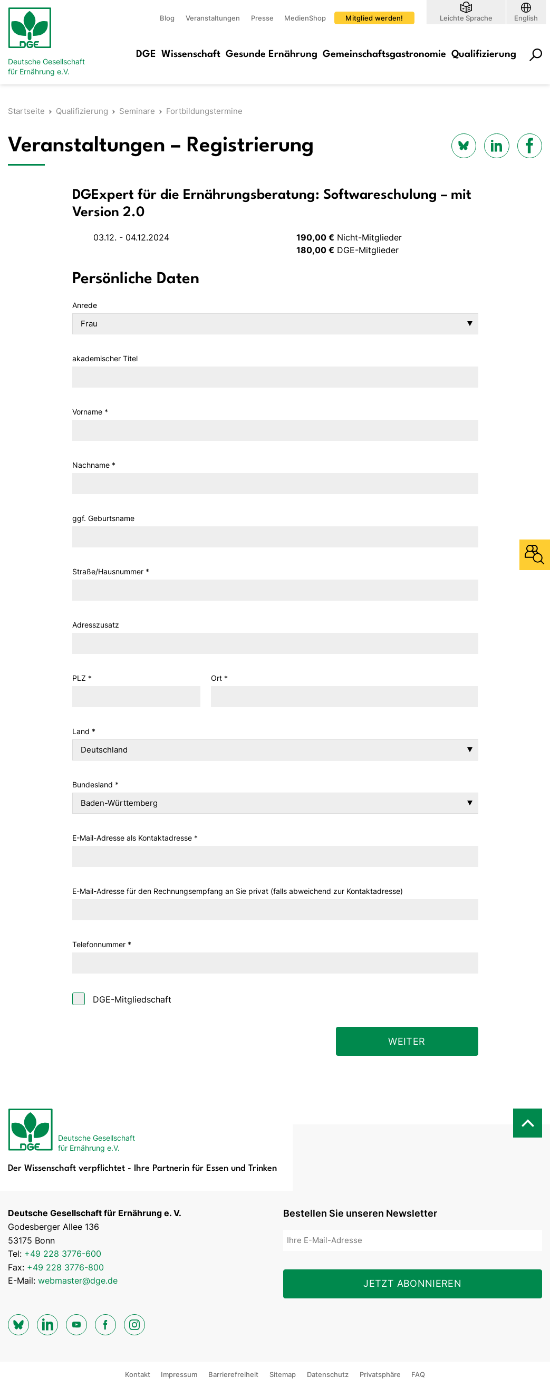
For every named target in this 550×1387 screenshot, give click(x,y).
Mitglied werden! (374, 18)
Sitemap (282, 1374)
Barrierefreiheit (233, 1374)
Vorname (90, 411)
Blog (167, 18)
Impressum (179, 1374)
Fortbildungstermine (204, 111)
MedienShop (305, 18)
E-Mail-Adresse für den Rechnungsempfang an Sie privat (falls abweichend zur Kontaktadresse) (237, 891)
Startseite (26, 111)
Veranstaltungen (213, 18)
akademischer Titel (105, 358)
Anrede (84, 305)
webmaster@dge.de (78, 1280)
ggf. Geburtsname (103, 518)
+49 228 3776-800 (65, 1267)
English (526, 17)
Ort (219, 677)
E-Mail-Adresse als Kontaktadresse (135, 837)
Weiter (406, 1041)
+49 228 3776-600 (62, 1253)
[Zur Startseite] (50, 42)
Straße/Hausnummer (110, 571)
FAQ (418, 1374)
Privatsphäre (380, 1374)
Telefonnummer (101, 944)
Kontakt (137, 1374)
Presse (262, 18)
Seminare (137, 111)
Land (83, 731)
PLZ (82, 677)
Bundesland (95, 784)
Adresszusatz (95, 624)
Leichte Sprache (466, 17)
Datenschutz (328, 1374)
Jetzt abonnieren (412, 1283)
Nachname (93, 464)
